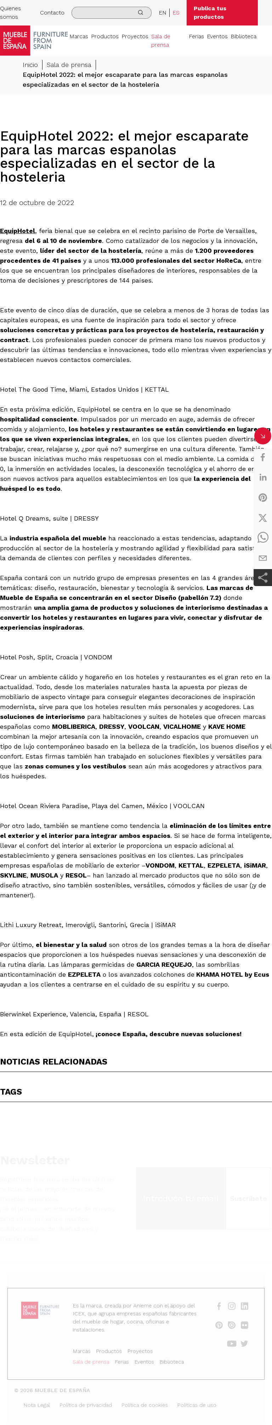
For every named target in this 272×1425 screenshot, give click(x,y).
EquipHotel (17, 230)
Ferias (196, 36)
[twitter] (262, 517)
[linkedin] (262, 477)
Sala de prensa (160, 40)
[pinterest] (262, 497)
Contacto (52, 12)
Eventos (217, 36)
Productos (105, 36)
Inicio (30, 64)
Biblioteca (243, 36)
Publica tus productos (210, 12)
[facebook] (262, 457)
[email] (262, 558)
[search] (112, 13)
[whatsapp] (262, 537)
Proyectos (134, 36)
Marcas (78, 36)
